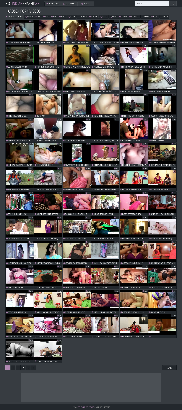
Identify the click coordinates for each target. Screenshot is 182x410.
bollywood (134, 17)
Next (169, 367)
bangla (71, 17)
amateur (29, 17)
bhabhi (113, 17)
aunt (54, 17)
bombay (145, 17)
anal (38, 17)
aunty (62, 17)
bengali (103, 17)
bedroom (93, 17)
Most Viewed (52, 3)
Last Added (69, 3)
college (164, 17)
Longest (86, 3)
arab (46, 17)
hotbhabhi (22, 3)
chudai (154, 17)
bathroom (82, 17)
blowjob (123, 17)
